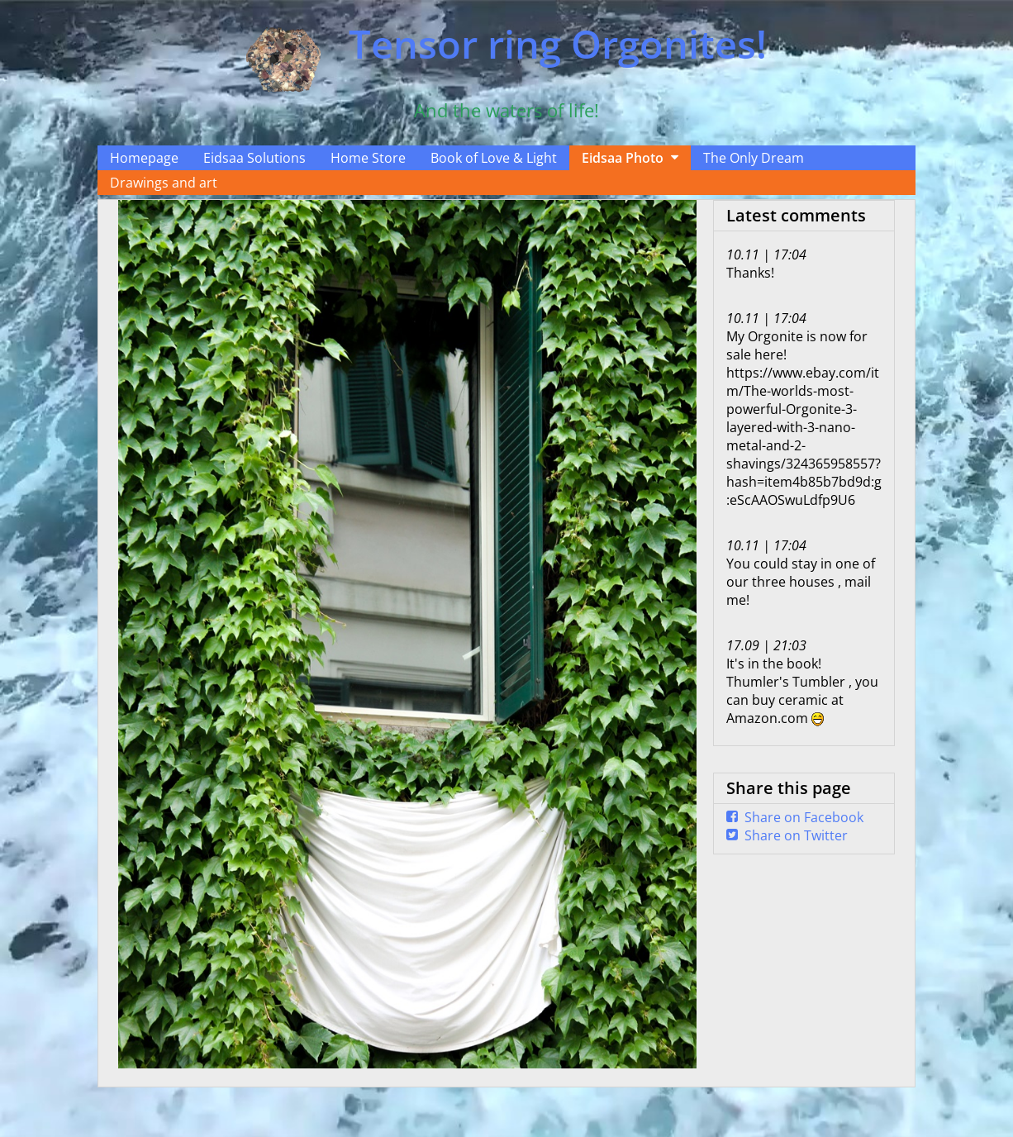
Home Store (368, 158)
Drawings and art (163, 183)
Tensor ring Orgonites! (558, 43)
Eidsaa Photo (622, 158)
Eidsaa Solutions (254, 158)
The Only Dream (753, 158)
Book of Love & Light (493, 158)
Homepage (144, 158)
